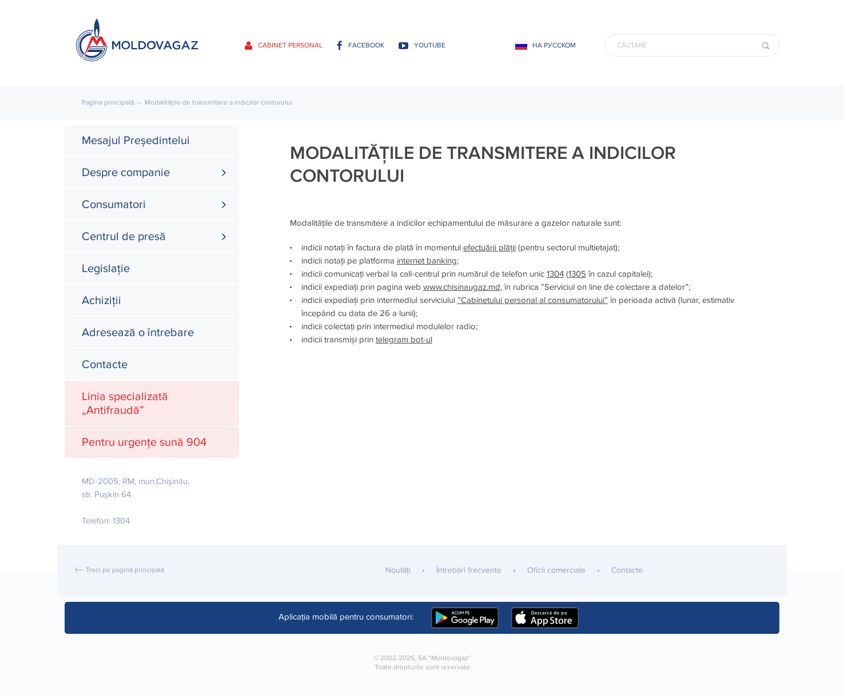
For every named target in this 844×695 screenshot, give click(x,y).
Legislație (106, 268)
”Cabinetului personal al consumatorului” (532, 300)
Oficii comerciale (556, 570)
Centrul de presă (124, 236)
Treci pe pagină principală (125, 570)
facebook (360, 45)
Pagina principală (108, 102)
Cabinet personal (284, 45)
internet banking (427, 260)
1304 (555, 274)
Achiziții (101, 300)
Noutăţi (398, 570)
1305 (577, 274)
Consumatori (114, 204)
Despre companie (126, 172)
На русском (554, 45)
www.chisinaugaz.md (461, 287)
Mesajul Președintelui (136, 140)
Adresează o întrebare (138, 332)
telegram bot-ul (404, 339)
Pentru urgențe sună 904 (144, 442)
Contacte (105, 365)
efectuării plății (489, 247)
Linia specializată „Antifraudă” (125, 403)
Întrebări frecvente (468, 570)
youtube (422, 45)
